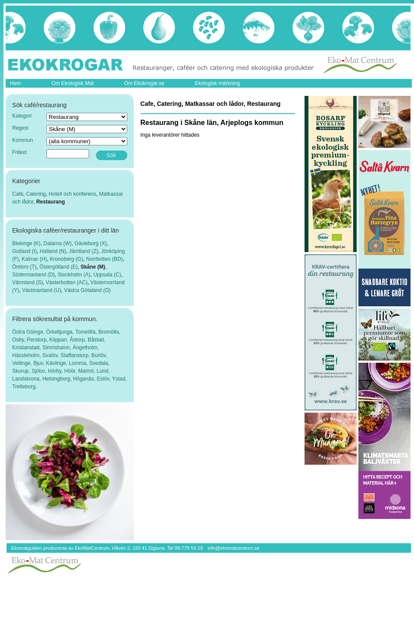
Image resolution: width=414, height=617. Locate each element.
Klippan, (60, 340)
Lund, (103, 371)
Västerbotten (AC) (66, 282)
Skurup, (22, 371)
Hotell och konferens (72, 194)
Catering (36, 194)
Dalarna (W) (57, 243)
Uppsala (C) (107, 275)
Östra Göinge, (29, 332)
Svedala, (99, 363)
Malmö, (87, 371)
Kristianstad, (27, 348)
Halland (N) (53, 251)
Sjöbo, (40, 371)
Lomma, (79, 363)
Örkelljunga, (60, 332)
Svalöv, (51, 355)
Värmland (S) (27, 282)
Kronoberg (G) (66, 259)
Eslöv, (104, 379)
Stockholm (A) (74, 275)
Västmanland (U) (41, 290)
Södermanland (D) (33, 275)
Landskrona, (27, 379)
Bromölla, (110, 332)
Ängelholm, (86, 348)
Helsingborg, (57, 379)
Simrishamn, (57, 348)
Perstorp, (38, 340)
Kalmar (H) (34, 259)
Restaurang (50, 202)
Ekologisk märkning (217, 83)
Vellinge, (22, 363)
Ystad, (119, 379)
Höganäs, (85, 379)
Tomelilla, (86, 332)
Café (17, 194)
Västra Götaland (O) (87, 290)
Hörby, (56, 371)
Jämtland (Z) (83, 251)
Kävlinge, (57, 363)
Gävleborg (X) (90, 243)
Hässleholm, (27, 355)
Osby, (19, 340)
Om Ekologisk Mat (72, 83)
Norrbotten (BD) (104, 259)
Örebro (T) (24, 267)
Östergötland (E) (59, 267)
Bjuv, (39, 363)
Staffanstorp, (75, 355)
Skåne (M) (92, 267)
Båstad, (97, 340)
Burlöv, (99, 355)
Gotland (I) (24, 251)
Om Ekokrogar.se (144, 83)
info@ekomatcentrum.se (233, 548)
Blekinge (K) (26, 243)
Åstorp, (79, 340)
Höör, (71, 371)
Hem (15, 83)
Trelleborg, (24, 387)
